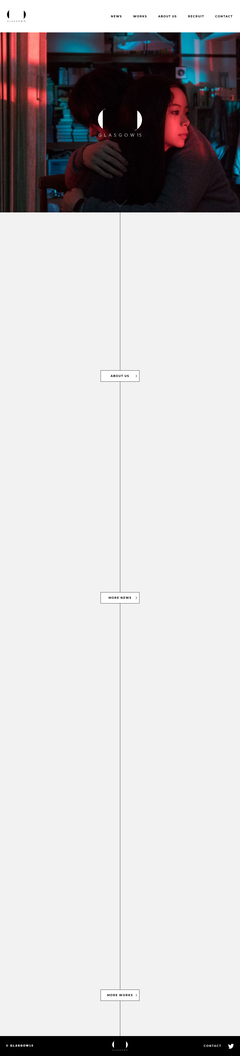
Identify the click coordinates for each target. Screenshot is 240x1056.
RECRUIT (196, 16)
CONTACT (224, 16)
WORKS (140, 16)
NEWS (116, 16)
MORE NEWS (120, 597)
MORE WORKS (120, 995)
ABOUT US (167, 16)
